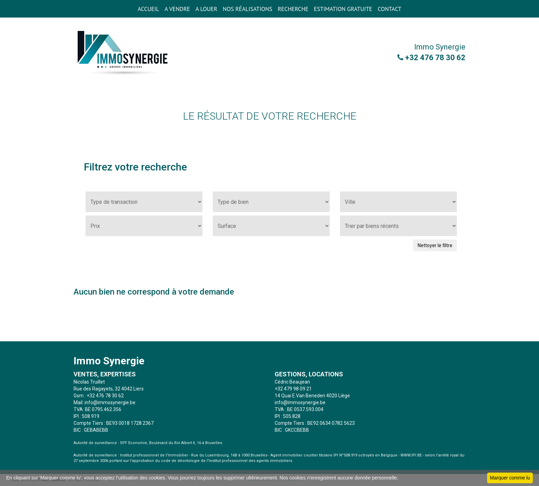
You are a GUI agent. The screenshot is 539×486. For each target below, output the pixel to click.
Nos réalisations (247, 9)
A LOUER (206, 9)
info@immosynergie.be (110, 402)
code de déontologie (180, 461)
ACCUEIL (148, 9)
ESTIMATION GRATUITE (343, 9)
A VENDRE (177, 9)
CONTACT (390, 9)
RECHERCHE (293, 9)
